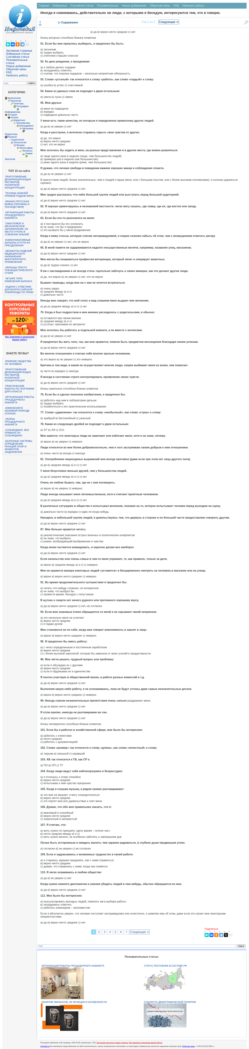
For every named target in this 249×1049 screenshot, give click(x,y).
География (22, 106)
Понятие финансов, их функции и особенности (74, 1002)
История (12, 114)
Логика (14, 117)
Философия (25, 148)
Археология (14, 98)
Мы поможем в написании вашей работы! (145, 1043)
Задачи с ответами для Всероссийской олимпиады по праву (19, 289)
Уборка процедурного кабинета (15, 422)
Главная (44, 5)
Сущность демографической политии (170, 1002)
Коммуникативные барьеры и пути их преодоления (17, 243)
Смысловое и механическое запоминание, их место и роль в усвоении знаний (17, 229)
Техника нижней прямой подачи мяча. (19, 194)
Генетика (18, 103)
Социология (17, 139)
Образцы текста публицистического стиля (18, 270)
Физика (20, 145)
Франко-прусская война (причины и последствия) (17, 204)
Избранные (60, 5)
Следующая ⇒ (168, 21)
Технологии (19, 142)
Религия (12, 137)
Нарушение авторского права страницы (112, 1043)
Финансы (27, 150)
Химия (28, 153)
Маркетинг (19, 120)
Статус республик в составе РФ (165, 965)
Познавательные (107, 5)
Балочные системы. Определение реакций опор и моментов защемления (19, 446)
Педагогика (11, 134)
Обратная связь (16, 69)
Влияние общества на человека (18, 362)
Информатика (12, 112)
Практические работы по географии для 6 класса (19, 389)
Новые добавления (18, 66)
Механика (27, 128)
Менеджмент (26, 125)
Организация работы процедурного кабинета (19, 215)
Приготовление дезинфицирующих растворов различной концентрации (18, 182)
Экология (10, 159)
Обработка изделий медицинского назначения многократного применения (18, 256)
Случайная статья (17, 56)
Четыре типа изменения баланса (18, 280)
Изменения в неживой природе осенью (17, 411)
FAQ (9, 72)
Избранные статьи (17, 53)
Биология (16, 100)
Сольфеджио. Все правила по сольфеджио (17, 433)
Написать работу (17, 75)
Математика (23, 123)
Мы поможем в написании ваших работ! (19, 338)
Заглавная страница (19, 50)
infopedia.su (45, 1046)
